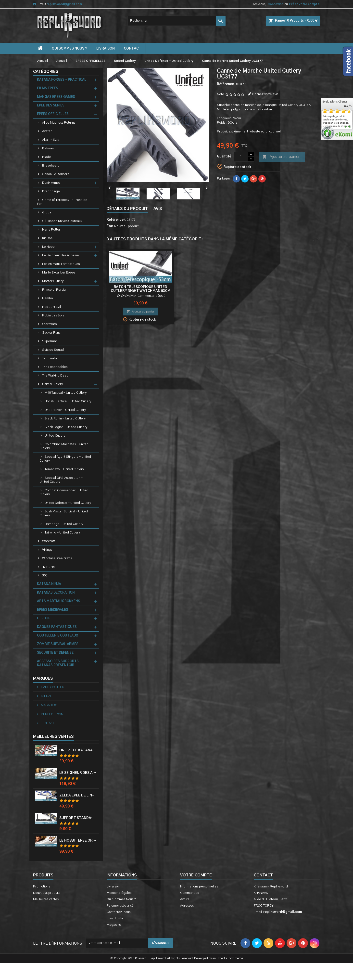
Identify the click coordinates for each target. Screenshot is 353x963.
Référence (225, 84)
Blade (46, 157)
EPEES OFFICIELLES (53, 114)
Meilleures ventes (46, 899)
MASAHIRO (48, 705)
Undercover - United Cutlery (65, 410)
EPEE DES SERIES (50, 105)
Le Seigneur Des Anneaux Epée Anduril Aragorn (78, 773)
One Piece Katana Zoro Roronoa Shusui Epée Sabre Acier (78, 750)
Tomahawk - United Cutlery (64, 469)
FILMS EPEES (47, 88)
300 (44, 575)
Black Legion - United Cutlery (66, 427)
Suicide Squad (53, 349)
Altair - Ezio (50, 140)
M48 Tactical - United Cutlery (66, 392)
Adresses (187, 905)
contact (132, 48)
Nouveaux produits (46, 893)
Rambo (47, 298)
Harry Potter (51, 229)
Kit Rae (47, 238)
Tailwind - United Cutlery (62, 532)
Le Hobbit (49, 246)
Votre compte (196, 875)
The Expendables (54, 367)
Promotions (41, 886)
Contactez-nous (118, 912)
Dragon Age (51, 191)
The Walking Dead (55, 375)
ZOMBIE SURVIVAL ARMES (57, 644)
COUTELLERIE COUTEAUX (57, 635)
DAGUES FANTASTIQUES (57, 627)
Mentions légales (119, 893)
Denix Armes (51, 182)
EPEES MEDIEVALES (52, 610)
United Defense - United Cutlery (68, 503)
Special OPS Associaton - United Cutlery (61, 479)
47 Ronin (48, 567)
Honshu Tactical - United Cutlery (68, 401)
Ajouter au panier (281, 157)
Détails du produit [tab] (127, 209)
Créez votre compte (304, 4)
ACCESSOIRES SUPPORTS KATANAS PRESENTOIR (58, 663)
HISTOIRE (44, 618)
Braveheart (50, 165)
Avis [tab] (157, 209)
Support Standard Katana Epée (78, 818)
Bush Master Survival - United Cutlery (63, 513)
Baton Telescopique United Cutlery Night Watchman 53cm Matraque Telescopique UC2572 (285, 291)
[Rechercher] (176, 21)
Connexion (275, 4)
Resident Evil (51, 307)
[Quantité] (241, 157)
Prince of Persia (54, 289)
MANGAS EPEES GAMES (56, 97)
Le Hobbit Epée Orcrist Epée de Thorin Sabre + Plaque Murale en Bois (78, 840)
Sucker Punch (52, 332)
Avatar (47, 131)
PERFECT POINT (52, 714)
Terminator (50, 358)
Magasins (114, 924)
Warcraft (48, 541)
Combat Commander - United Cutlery (63, 492)
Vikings (47, 549)
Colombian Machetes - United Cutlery (63, 446)
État (110, 226)
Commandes (189, 893)
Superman (50, 341)
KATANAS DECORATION (56, 592)
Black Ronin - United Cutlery (65, 418)
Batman (48, 148)
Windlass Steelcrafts (57, 558)
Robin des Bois (53, 315)
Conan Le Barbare (55, 174)
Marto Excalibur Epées (58, 272)
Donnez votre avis (265, 94)
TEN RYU (47, 723)
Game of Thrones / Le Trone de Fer (62, 202)
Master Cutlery (52, 281)
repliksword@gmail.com (64, 4)
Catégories (45, 72)
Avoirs (184, 899)
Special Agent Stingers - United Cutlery (65, 458)
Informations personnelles (199, 886)
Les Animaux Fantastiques (61, 264)
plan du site (115, 918)
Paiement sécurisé (120, 905)
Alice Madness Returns (58, 122)
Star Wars (49, 324)
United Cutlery (52, 384)
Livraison (105, 48)
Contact (263, 875)
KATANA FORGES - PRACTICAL (61, 79)
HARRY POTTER (52, 687)
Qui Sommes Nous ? (69, 48)
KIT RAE (46, 696)
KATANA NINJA (49, 584)
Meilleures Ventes (53, 737)
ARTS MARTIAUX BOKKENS (58, 601)
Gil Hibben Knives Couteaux (62, 221)
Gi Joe (46, 212)
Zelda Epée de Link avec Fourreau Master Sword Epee (78, 795)
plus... (348, 127)
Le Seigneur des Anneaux (60, 255)
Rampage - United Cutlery (64, 524)
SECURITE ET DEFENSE (55, 652)
